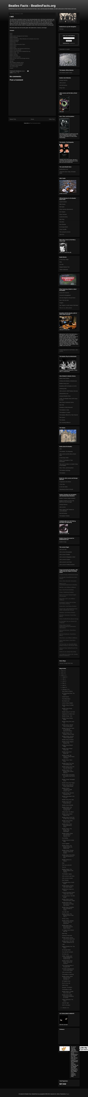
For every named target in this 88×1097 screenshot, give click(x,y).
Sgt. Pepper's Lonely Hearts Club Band (68, 305)
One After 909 (65, 912)
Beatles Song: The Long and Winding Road (68, 764)
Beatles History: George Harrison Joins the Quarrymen (68, 922)
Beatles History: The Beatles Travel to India (68, 733)
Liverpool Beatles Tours (65, 396)
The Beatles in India (64, 410)
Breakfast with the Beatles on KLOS (68, 386)
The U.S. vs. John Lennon (65, 307)
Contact (11, 68)
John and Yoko (62, 549)
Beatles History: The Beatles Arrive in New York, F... (67, 915)
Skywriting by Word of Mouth (66, 489)
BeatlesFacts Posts (14, 41)
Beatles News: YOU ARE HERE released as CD (68, 941)
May (63, 683)
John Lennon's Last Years (65, 562)
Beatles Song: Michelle (67, 805)
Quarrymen (12, 59)
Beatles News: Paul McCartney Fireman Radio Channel (67, 927)
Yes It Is (64, 867)
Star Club (61, 404)
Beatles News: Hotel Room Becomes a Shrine (67, 825)
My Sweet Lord (65, 701)
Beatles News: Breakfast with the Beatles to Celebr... (68, 908)
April (63, 685)
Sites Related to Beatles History (17, 62)
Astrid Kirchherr (63, 201)
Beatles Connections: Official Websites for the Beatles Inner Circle (24, 38)
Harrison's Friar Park (67, 935)
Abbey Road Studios (64, 378)
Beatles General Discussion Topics (17, 44)
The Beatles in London (64, 412)
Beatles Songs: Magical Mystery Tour (67, 742)
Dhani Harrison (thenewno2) (66, 209)
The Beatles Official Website (16, 65)
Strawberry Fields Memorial (65, 407)
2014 (62, 671)
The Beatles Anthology (64, 470)
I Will (18, 72)
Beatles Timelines (14, 54)
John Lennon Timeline (64, 554)
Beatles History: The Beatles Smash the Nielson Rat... (67, 847)
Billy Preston (62, 204)
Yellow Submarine (63, 269)
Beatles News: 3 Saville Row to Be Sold (67, 992)
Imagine (61, 302)
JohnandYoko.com (63, 393)
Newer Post (13, 119)
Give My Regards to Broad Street (67, 297)
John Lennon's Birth (67, 972)
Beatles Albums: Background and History (19, 36)
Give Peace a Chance (67, 691)
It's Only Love (65, 954)
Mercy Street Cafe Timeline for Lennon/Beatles (66, 510)
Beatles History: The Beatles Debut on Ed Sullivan (67, 871)
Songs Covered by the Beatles (16, 63)
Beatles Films (13, 43)
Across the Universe (64, 292)
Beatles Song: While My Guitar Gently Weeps (68, 785)
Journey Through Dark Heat (66, 663)
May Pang (61, 219)
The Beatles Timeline (64, 515)
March (64, 687)
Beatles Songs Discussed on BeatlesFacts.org (20, 51)
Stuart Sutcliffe (62, 229)
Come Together (65, 843)
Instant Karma (65, 696)
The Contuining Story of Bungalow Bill (67, 966)
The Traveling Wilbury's (65, 422)
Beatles (15, 72)
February (64, 689)
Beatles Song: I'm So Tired (68, 711)
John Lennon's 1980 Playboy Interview (68, 391)
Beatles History (13, 45)
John (60, 449)
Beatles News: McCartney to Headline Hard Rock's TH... (68, 776)
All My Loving (65, 918)
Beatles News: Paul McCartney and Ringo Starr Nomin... (68, 904)
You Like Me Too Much (67, 952)
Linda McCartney (63, 216)
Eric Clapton (62, 211)
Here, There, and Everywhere (66, 467)
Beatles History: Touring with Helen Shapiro (67, 886)
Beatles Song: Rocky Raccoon (67, 709)
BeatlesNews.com (63, 169)
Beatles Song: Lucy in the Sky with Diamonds (68, 767)
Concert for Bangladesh (65, 295)
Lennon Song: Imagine (67, 703)
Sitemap (11, 61)
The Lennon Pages (14, 66)
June (63, 681)
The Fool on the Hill (66, 865)
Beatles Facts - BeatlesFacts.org (32, 5)
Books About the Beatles (15, 57)
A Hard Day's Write (63, 457)
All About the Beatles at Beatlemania (68, 381)
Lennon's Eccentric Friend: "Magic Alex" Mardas (68, 893)
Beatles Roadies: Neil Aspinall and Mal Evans (20, 48)
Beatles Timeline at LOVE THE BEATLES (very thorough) (66, 501)
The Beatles (62, 473)
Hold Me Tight (65, 1003)
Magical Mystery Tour (64, 267)
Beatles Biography (14, 37)
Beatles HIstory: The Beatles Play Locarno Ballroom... (67, 771)
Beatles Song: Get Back (68, 739)
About (11, 34)
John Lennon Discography (65, 552)
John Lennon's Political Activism (67, 564)
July (63, 679)
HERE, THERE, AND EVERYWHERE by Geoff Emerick (67, 957)
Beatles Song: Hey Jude (68, 799)
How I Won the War (64, 300)
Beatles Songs (62, 541)
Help (60, 262)
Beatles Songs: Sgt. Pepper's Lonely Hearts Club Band (68, 757)
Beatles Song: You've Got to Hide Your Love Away (68, 818)
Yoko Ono (61, 234)
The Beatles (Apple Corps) (65, 72)
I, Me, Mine (62, 484)
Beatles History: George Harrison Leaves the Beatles (68, 852)
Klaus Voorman (63, 214)
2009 (62, 675)
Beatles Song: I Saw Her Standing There (68, 793)
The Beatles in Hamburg (68, 974)
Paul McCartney (63, 85)
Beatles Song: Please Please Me (67, 749)
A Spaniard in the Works (65, 481)
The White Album (66, 698)
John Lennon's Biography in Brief (67, 557)
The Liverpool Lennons (64, 232)
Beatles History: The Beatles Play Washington (67, 830)
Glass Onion (65, 985)
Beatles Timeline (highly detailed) (67, 498)
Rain (63, 863)
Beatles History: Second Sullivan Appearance (68, 737)
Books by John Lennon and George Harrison (19, 58)
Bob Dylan (61, 206)
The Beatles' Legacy (67, 874)
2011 (62, 673)
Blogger (67, 1094)
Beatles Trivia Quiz (14, 55)
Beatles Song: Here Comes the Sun (66, 802)
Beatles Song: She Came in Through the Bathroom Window (68, 729)
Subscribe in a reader (64, 49)
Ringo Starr (62, 87)
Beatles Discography (14, 40)
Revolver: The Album (67, 987)
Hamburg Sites (63, 388)
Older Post (52, 119)
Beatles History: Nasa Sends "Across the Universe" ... (67, 962)
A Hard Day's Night (63, 259)
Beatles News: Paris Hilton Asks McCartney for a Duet (68, 856)
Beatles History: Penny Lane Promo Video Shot (68, 938)
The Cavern (62, 417)
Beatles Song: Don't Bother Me (67, 752)
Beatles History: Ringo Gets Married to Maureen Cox (67, 835)
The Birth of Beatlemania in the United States (68, 969)
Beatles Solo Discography (15, 50)
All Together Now (66, 981)
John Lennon (62, 82)
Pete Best (61, 222)
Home (11, 33)
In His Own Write (63, 486)
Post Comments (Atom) (35, 123)
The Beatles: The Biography (66, 451)
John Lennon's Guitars (64, 559)
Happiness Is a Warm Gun (68, 714)
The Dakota (62, 420)
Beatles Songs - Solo (14, 52)
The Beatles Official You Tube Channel (68, 415)
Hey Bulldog (65, 838)
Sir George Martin (63, 227)
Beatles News (13, 47)
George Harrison (63, 80)
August (64, 677)
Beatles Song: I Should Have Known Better (67, 725)
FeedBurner (72, 43)
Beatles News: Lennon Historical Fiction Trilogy (68, 900)
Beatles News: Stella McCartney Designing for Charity (68, 996)
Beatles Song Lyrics (64, 383)
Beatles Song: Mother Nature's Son (67, 814)
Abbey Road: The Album (68, 812)
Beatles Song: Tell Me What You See (67, 821)
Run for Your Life (66, 983)
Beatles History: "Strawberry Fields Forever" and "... (67, 789)
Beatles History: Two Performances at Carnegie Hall (67, 808)
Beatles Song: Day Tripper (68, 782)
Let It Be (61, 264)
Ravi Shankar (62, 224)
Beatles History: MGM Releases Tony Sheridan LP (67, 978)
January (64, 1007)
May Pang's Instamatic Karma (66, 402)
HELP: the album (66, 1005)
